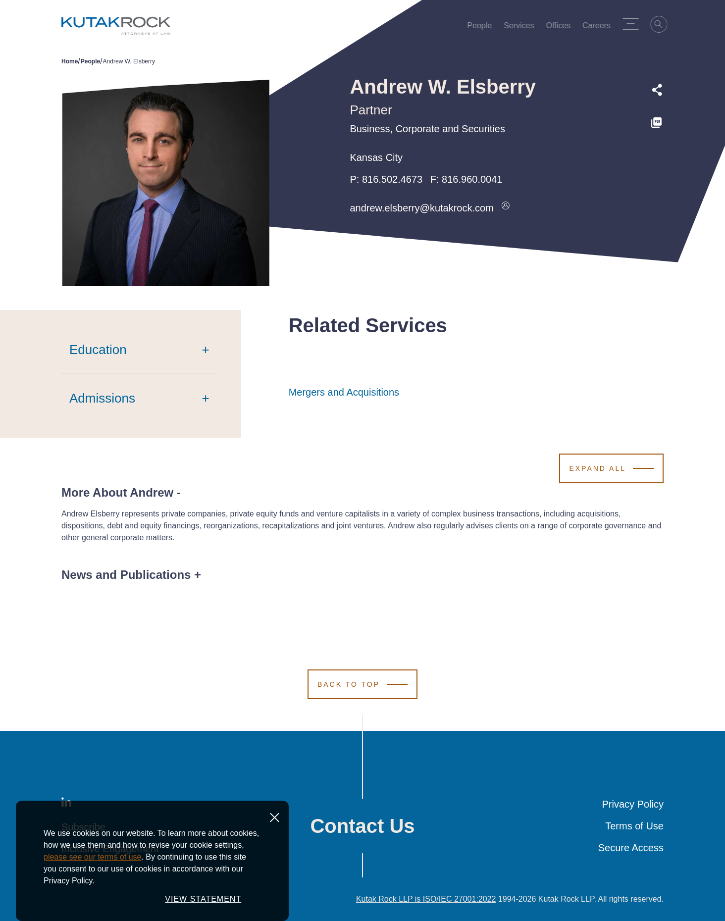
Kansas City (376, 157)
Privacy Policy (633, 804)
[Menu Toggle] (633, 24)
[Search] (662, 26)
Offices (561, 28)
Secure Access (631, 848)
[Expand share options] (657, 90)
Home (69, 61)
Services (522, 28)
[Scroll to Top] (362, 684)
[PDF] (657, 123)
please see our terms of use (92, 893)
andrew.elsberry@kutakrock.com (421, 208)
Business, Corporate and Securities (427, 129)
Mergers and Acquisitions (344, 392)
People (482, 28)
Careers (599, 28)
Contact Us (362, 826)
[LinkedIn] (66, 804)
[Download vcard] (506, 208)
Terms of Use (634, 826)
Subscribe (83, 827)
